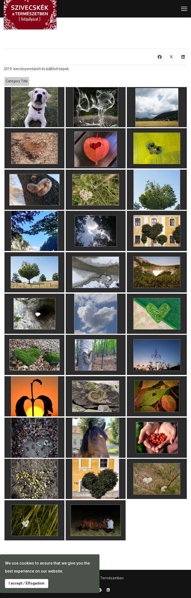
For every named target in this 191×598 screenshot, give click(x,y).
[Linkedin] (108, 590)
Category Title (17, 81)
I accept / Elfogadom (27, 583)
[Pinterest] (100, 590)
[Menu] (184, 8)
